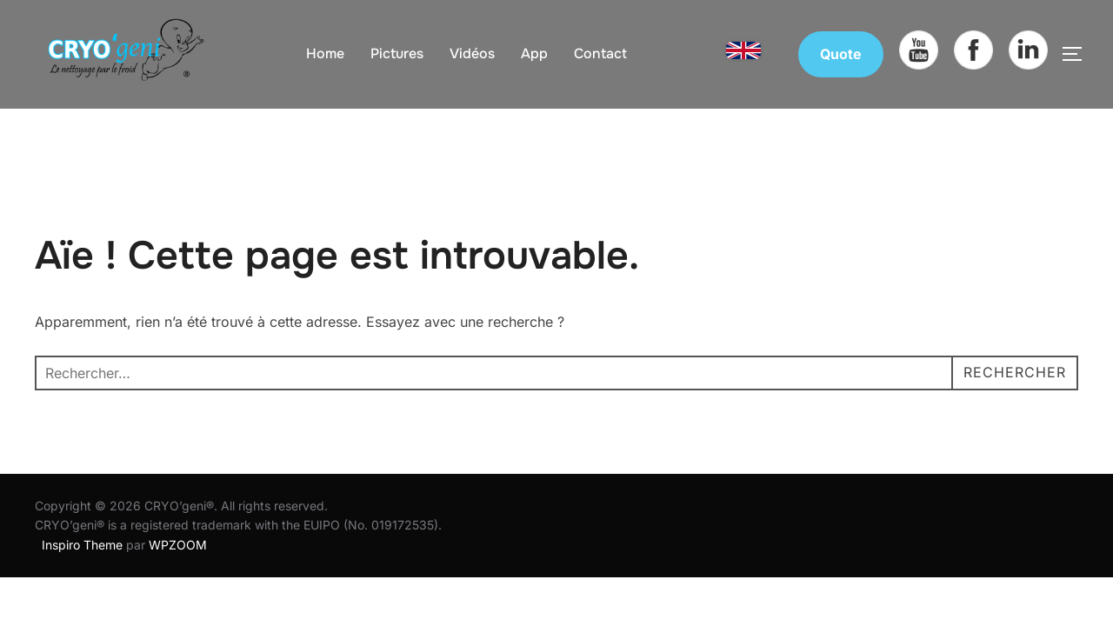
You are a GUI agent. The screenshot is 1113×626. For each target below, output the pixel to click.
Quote (841, 54)
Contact (600, 53)
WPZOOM (178, 515)
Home (325, 53)
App (534, 53)
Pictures (396, 53)
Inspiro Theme (82, 515)
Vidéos (472, 53)
